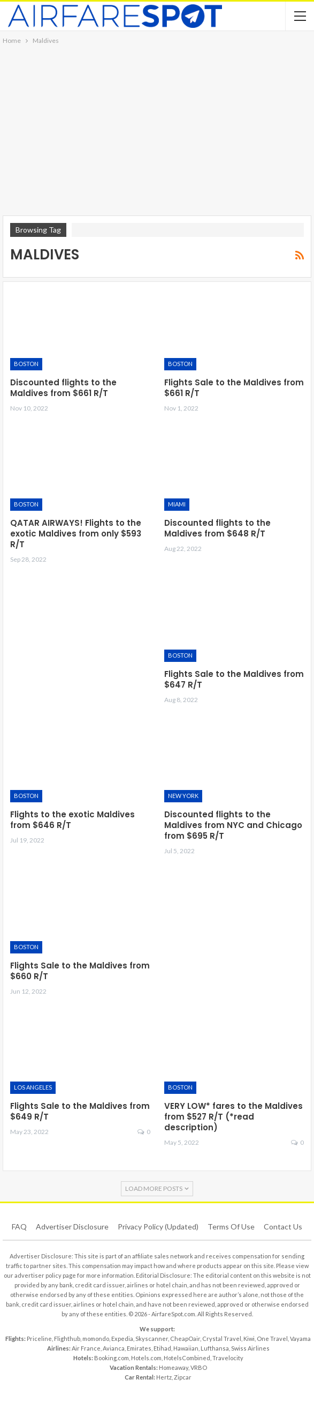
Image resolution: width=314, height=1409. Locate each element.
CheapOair (185, 1338)
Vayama (300, 1338)
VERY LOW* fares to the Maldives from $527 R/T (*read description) (233, 1116)
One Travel (272, 1338)
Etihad (162, 1348)
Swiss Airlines (250, 1348)
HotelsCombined (187, 1357)
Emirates (139, 1348)
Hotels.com (146, 1357)
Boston (26, 363)
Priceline (39, 1338)
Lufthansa (215, 1348)
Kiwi (249, 1338)
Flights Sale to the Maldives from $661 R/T (234, 388)
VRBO (198, 1367)
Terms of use (231, 1226)
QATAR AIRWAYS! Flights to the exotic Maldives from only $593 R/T (75, 533)
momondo (95, 1338)
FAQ (19, 1226)
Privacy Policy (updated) (158, 1226)
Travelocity (227, 1357)
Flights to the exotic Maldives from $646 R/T (72, 820)
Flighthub (67, 1338)
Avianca (114, 1348)
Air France (86, 1348)
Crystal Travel (221, 1338)
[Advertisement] (157, 127)
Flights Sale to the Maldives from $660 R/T (80, 971)
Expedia (122, 1338)
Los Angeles (33, 1087)
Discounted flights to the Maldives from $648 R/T (217, 528)
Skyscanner (151, 1338)
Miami (177, 504)
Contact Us (283, 1226)
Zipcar (183, 1377)
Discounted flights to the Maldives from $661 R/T (63, 388)
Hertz (164, 1377)
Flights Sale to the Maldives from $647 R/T (234, 679)
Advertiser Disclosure (72, 1226)
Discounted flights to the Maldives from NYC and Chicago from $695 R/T (233, 825)
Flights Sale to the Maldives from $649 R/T (80, 1111)
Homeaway (173, 1367)
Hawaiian (185, 1348)
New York (183, 795)
